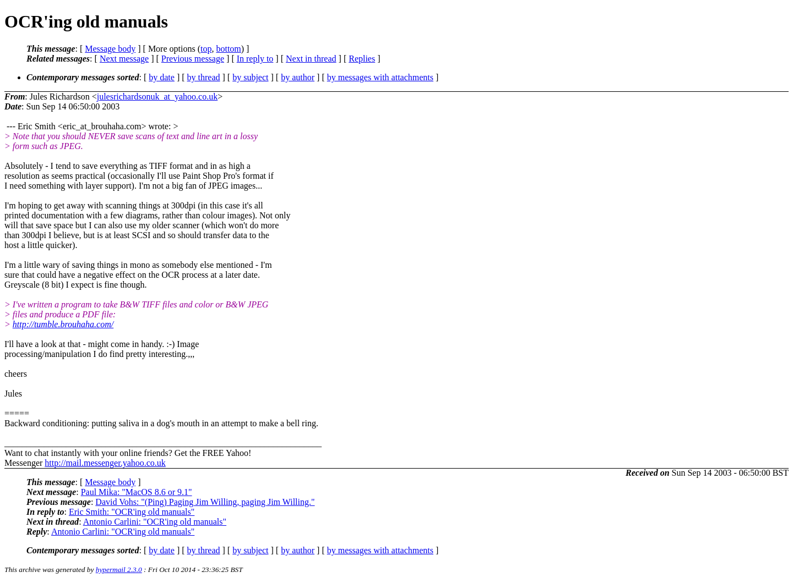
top (205, 48)
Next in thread (311, 58)
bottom (228, 48)
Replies (362, 58)
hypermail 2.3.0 (119, 569)
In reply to (255, 58)
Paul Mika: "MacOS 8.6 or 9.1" (136, 492)
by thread (203, 77)
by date (162, 77)
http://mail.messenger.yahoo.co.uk (105, 463)
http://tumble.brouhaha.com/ (63, 324)
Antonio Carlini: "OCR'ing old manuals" (154, 521)
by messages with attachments (380, 77)
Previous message (192, 58)
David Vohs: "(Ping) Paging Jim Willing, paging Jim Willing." (204, 502)
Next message (124, 58)
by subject (250, 77)
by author (297, 77)
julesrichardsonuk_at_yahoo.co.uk (157, 96)
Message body (110, 48)
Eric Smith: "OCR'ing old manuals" (131, 511)
